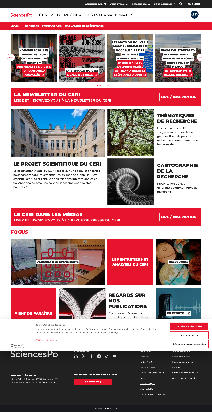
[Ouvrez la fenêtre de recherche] (180, 3)
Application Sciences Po (184, 378)
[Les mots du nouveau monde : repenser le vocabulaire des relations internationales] (130, 35)
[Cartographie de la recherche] (154, 182)
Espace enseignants (182, 362)
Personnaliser (189, 396)
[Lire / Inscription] (178, 97)
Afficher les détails (44, 400)
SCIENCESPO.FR (94, 4)
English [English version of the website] (194, 4)
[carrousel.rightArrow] (200, 57)
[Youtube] (114, 356)
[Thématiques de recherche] (154, 132)
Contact (144, 356)
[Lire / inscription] (178, 217)
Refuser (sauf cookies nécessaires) (189, 405)
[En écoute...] (178, 313)
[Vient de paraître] (33, 313)
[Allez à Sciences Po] (34, 354)
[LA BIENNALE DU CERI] (82, 35)
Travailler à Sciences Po (152, 372)
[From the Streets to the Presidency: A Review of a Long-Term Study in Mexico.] (178, 35)
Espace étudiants (181, 356)
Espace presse (147, 367)
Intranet (176, 367)
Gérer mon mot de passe (185, 372)
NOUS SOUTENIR (163, 4)
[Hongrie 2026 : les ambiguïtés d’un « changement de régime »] (34, 35)
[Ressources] (178, 262)
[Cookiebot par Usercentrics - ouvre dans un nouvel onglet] (17, 407)
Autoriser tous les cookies (189, 387)
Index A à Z (146, 362)
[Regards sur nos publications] (106, 313)
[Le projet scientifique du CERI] (58, 157)
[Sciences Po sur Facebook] (91, 356)
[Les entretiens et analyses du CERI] (130, 262)
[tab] (97, 85)
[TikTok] (106, 356)
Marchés (144, 378)
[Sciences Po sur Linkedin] (76, 356)
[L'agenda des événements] (58, 262)
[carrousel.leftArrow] (11, 57)
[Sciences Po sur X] (83, 356)
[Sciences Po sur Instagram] (99, 356)
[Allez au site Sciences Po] (21, 16)
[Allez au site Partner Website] (195, 15)
